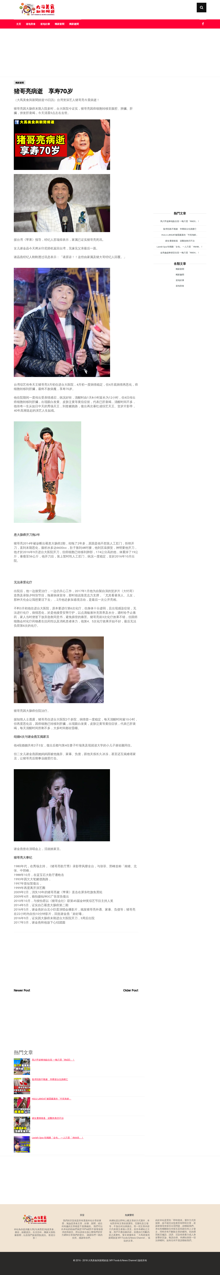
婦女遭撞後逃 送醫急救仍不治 (48, 1118)
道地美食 (30, 24)
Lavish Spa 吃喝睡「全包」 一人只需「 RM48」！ (58, 1137)
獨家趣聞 (74, 24)
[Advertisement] (110, 52)
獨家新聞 (59, 24)
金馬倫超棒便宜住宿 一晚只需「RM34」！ (179, 252)
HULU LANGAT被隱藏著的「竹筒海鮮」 (51, 1098)
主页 (18, 24)
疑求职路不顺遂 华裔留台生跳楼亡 (50, 1079)
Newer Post (22, 990)
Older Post (130, 990)
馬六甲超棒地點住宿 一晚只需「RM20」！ (53, 1059)
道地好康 (45, 24)
